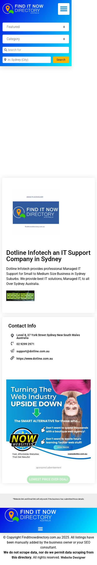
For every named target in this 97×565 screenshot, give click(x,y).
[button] (64, 9)
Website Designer (73, 557)
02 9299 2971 (25, 344)
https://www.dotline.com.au (34, 358)
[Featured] (36, 27)
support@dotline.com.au (32, 351)
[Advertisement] (48, 116)
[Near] (27, 60)
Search (63, 59)
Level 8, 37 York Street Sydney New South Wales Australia (48, 336)
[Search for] (36, 50)
